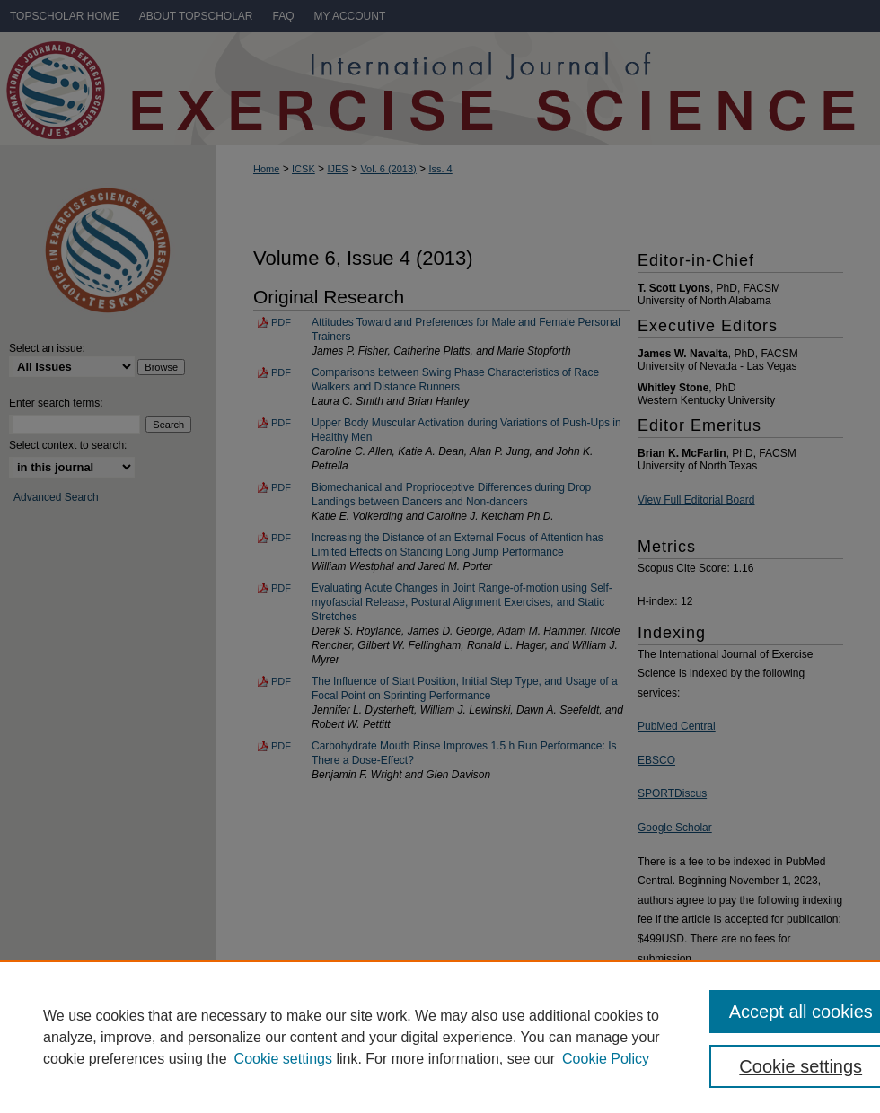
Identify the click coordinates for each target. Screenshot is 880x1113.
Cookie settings (283, 1058)
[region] (440, 1036)
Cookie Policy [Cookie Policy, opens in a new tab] (605, 1058)
